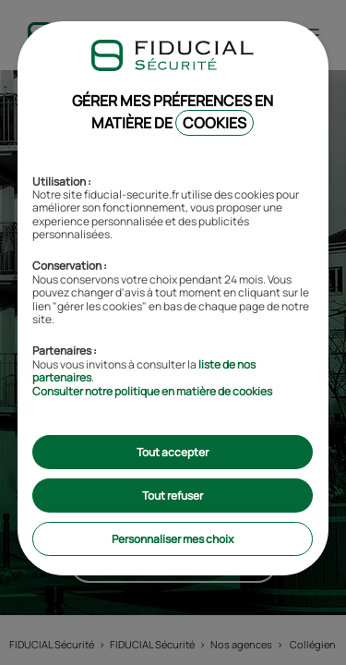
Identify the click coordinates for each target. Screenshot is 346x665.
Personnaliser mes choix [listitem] (172, 539)
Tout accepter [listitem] (173, 452)
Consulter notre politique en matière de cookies (152, 391)
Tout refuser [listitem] (172, 495)
